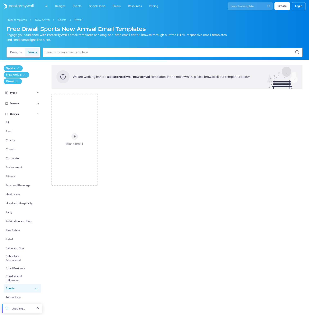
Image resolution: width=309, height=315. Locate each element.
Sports (62, 20)
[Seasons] (38, 103)
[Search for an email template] (170, 52)
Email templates (17, 20)
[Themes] (38, 114)
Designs (16, 52)
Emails (32, 52)
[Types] (38, 92)
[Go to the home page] (17, 6)
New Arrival (42, 20)
